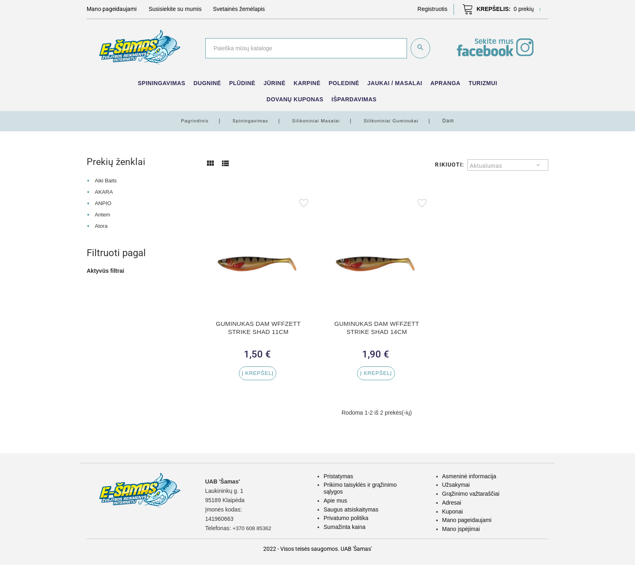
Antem (103, 214)
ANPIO (104, 202)
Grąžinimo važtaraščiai (471, 493)
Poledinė (344, 83)
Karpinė (307, 83)
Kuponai (452, 511)
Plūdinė (242, 83)
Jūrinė (275, 83)
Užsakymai (456, 485)
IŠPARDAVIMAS (354, 99)
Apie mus (335, 500)
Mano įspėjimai (461, 529)
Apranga (445, 83)
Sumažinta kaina (345, 527)
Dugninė (207, 83)
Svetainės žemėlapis (239, 9)
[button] (432, 9)
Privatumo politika (346, 518)
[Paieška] (305, 48)
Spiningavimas (161, 83)
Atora (101, 225)
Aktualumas (486, 166)
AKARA (104, 191)
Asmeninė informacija (469, 476)
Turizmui (483, 83)
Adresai (451, 502)
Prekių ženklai (117, 161)
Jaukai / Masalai (394, 83)
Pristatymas (338, 476)
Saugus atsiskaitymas (351, 509)
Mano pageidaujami (467, 520)
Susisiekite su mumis (175, 9)
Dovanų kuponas (295, 99)
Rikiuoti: (449, 164)
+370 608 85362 (253, 528)
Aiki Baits (106, 180)
